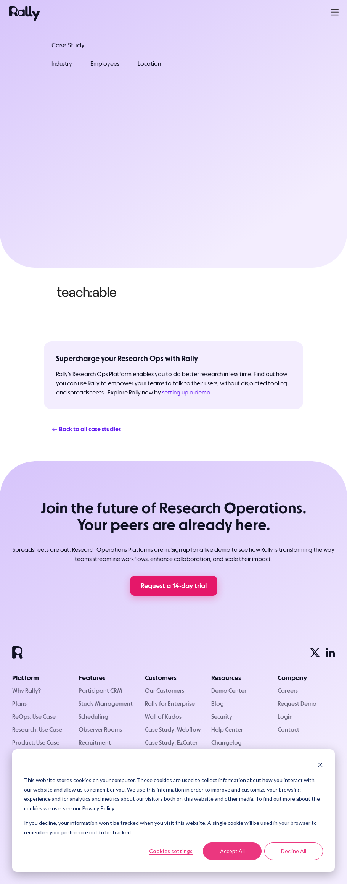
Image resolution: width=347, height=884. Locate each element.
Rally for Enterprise (170, 703)
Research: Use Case (37, 729)
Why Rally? (26, 690)
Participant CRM (100, 690)
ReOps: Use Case (34, 716)
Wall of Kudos (163, 716)
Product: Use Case (35, 742)
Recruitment (95, 742)
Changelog (226, 742)
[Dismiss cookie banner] (320, 766)
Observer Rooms (100, 729)
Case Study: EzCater (171, 742)
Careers (288, 690)
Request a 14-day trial (174, 586)
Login (285, 716)
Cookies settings (171, 851)
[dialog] (173, 810)
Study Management (106, 703)
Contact (288, 729)
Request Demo (297, 703)
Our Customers (164, 690)
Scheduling (93, 716)
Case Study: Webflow (173, 729)
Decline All (293, 851)
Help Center (227, 729)
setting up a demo (186, 392)
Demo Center (228, 690)
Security (221, 716)
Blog (217, 703)
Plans (19, 703)
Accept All (232, 851)
